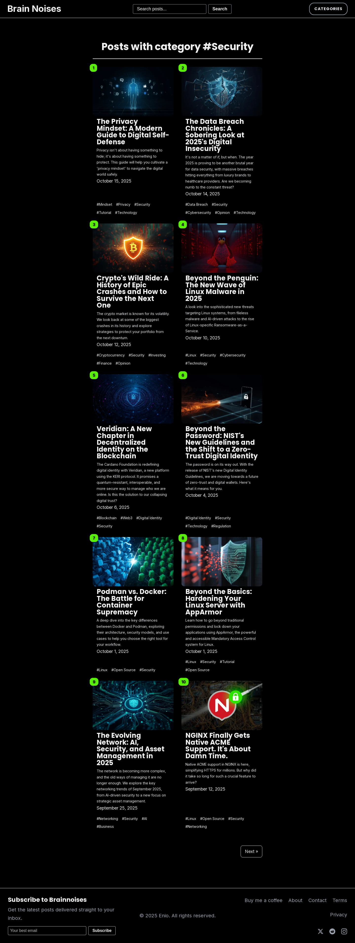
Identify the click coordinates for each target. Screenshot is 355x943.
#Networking (107, 818)
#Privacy (123, 204)
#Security (142, 204)
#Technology (126, 212)
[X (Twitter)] (320, 931)
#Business (105, 826)
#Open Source (123, 670)
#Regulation (221, 526)
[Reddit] (332, 931)
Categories (328, 9)
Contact (317, 900)
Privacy (338, 915)
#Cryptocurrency (111, 355)
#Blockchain (107, 518)
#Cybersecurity (198, 212)
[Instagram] (344, 931)
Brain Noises (34, 8)
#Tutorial (104, 212)
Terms (340, 900)
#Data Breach (196, 204)
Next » (251, 851)
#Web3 (126, 518)
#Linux (190, 355)
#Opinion (222, 212)
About (295, 900)
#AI (144, 818)
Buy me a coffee (264, 900)
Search (220, 8)
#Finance (104, 363)
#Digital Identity (149, 518)
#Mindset (104, 204)
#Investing (157, 355)
